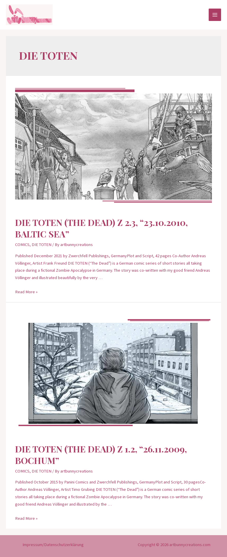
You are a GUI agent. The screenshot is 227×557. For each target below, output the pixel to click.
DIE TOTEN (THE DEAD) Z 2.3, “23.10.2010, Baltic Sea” (101, 228)
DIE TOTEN (41, 244)
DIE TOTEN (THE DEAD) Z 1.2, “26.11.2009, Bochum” (101, 454)
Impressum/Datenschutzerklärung (53, 544)
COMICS (22, 244)
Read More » (26, 291)
